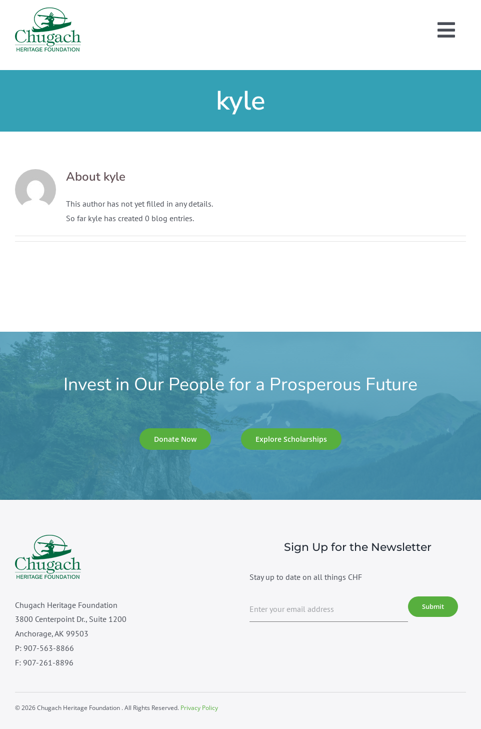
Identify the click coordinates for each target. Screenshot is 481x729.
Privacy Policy (199, 707)
